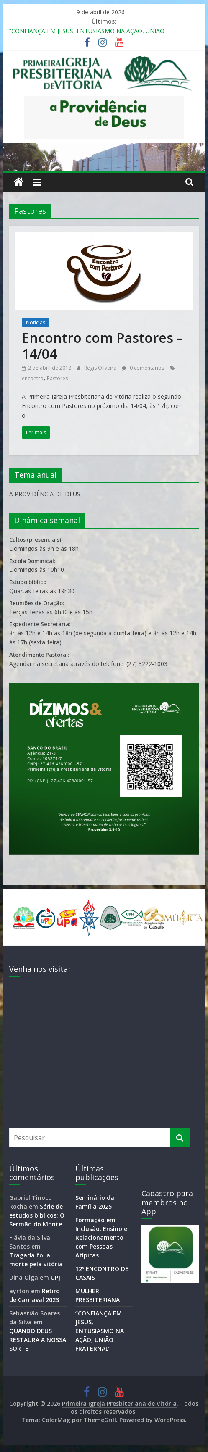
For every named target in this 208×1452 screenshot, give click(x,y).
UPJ (55, 1277)
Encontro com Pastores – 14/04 (102, 346)
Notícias (35, 322)
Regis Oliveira (101, 367)
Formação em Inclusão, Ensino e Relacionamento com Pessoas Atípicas (101, 1237)
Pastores (57, 378)
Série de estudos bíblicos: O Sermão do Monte (36, 1215)
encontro (33, 378)
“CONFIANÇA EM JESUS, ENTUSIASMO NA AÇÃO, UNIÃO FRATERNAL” (99, 1330)
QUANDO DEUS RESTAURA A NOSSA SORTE (37, 1339)
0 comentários (143, 367)
